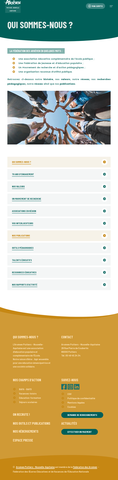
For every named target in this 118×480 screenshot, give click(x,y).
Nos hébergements (25, 431)
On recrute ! (21, 414)
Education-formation (30, 397)
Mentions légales (76, 402)
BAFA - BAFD (25, 389)
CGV (69, 393)
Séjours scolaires (28, 402)
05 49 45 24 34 (72, 355)
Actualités (69, 423)
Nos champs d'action (27, 380)
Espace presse (23, 440)
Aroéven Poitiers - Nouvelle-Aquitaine (35, 466)
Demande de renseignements (82, 414)
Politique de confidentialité (81, 398)
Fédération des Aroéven (85, 466)
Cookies (71, 406)
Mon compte (95, 6)
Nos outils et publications (31, 423)
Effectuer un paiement (79, 431)
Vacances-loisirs (28, 393)
